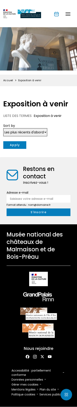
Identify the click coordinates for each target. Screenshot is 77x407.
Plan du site (48, 389)
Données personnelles (27, 380)
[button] (68, 14)
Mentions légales (23, 389)
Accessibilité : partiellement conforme (31, 372)
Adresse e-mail (17, 193)
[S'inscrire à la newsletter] (38, 212)
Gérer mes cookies (24, 384)
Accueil (8, 80)
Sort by (9, 125)
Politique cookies (23, 394)
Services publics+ (51, 394)
